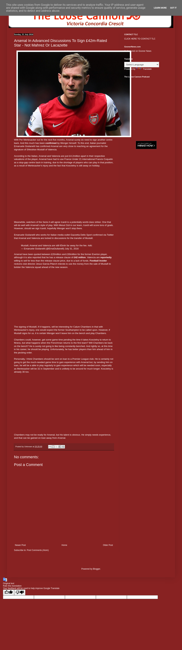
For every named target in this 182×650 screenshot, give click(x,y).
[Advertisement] (63, 195)
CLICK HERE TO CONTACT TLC (139, 39)
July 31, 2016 (72, 248)
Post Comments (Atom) (38, 550)
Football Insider (98, 260)
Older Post (108, 545)
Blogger (96, 569)
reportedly (106, 257)
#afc (90, 245)
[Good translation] (8, 592)
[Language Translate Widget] (141, 64)
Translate (144, 69)
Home (64, 545)
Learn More (160, 8)
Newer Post (20, 545)
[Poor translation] (19, 592)
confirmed (51, 143)
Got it (173, 8)
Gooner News (144, 51)
